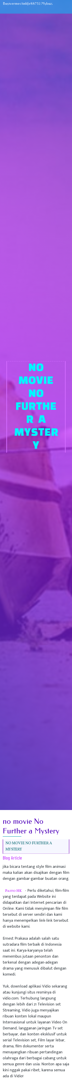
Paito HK (13, 890)
